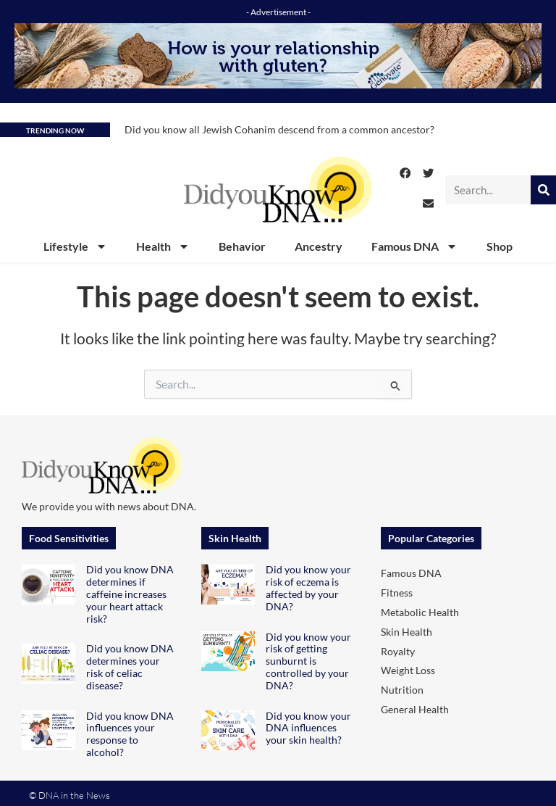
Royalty (398, 651)
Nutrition (402, 690)
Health (163, 246)
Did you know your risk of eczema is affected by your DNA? (308, 587)
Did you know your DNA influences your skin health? (308, 728)
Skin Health (406, 632)
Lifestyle (75, 246)
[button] (405, 173)
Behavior (242, 246)
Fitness (397, 592)
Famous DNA (414, 246)
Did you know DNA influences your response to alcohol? (130, 734)
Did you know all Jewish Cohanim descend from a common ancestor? (279, 129)
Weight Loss (408, 670)
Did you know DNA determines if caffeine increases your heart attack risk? (130, 593)
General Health (415, 709)
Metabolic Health (420, 612)
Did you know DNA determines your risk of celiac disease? (130, 666)
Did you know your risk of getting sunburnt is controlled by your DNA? (308, 661)
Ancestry (318, 246)
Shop (499, 246)
